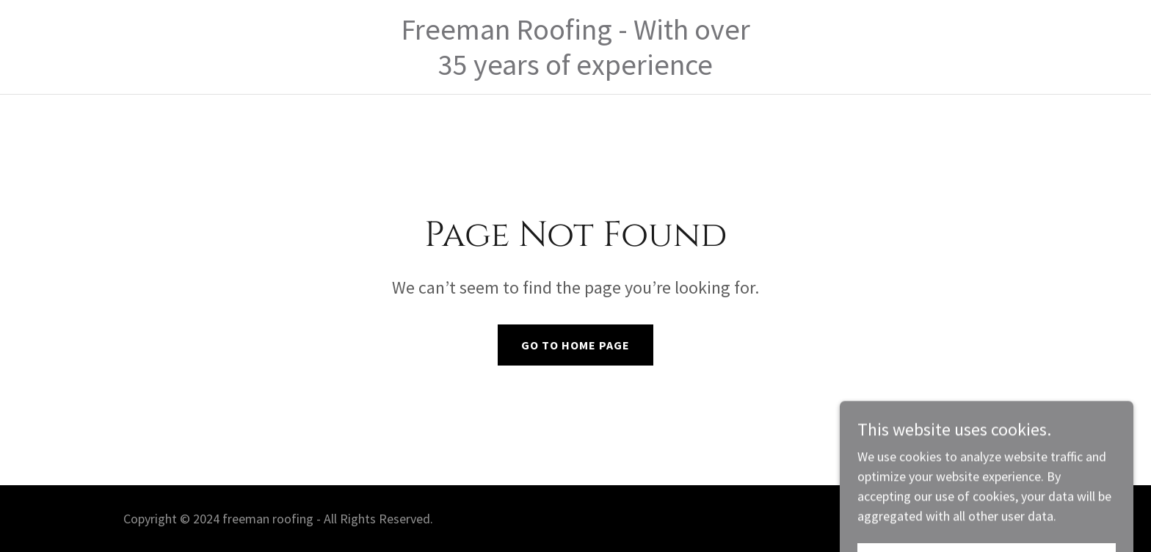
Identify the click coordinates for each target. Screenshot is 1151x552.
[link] (575, 70)
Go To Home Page (575, 345)
